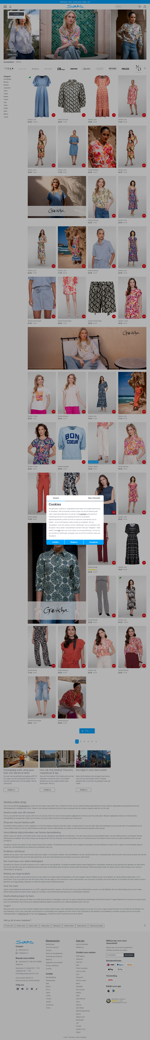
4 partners (82, 514)
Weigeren (73, 542)
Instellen (55, 542)
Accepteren (93, 542)
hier (59, 530)
